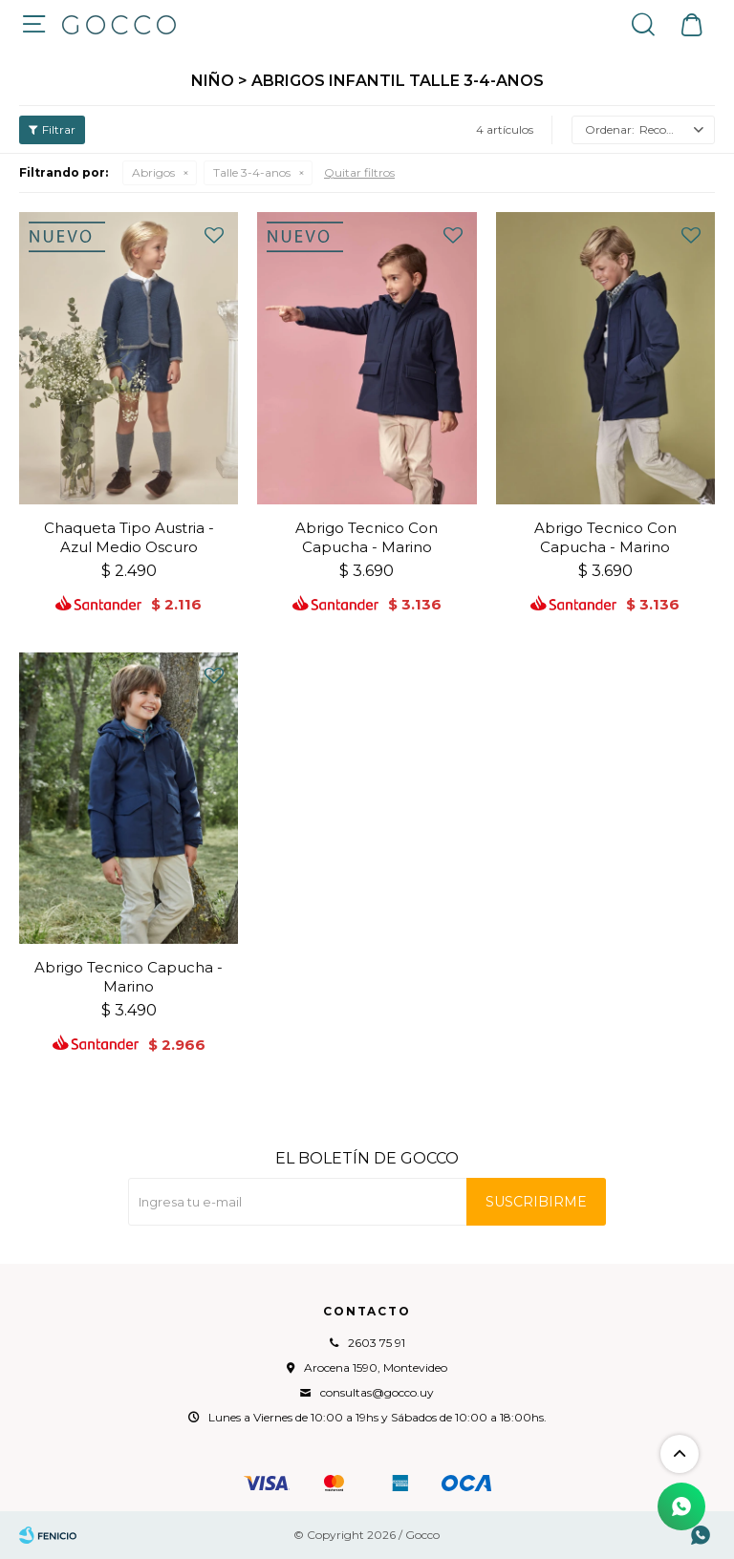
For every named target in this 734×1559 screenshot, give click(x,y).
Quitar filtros (359, 172)
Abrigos (153, 172)
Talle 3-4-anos (252, 172)
